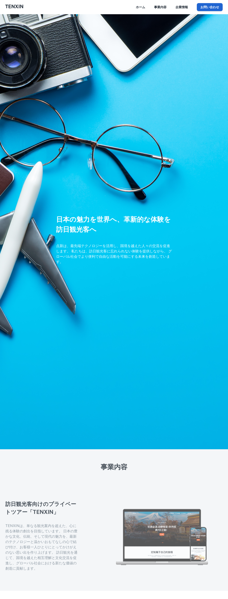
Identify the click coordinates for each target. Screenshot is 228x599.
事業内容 (160, 7)
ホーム (140, 7)
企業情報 (181, 7)
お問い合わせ (210, 7)
